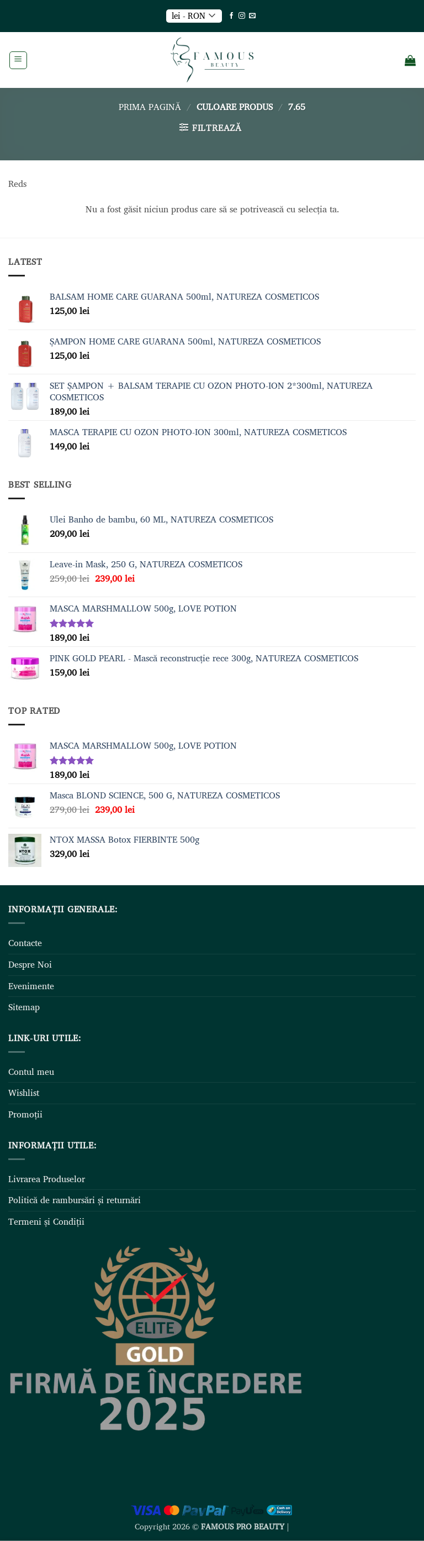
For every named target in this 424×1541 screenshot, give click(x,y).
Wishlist (23, 1092)
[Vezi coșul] (410, 60)
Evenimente (31, 986)
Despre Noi (30, 964)
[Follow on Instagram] (242, 16)
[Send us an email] (252, 16)
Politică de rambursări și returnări (74, 1200)
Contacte (25, 943)
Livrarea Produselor (46, 1179)
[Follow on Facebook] (231, 16)
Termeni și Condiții (46, 1221)
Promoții (25, 1114)
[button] (18, 60)
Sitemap (24, 1007)
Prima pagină (150, 107)
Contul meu (31, 1071)
